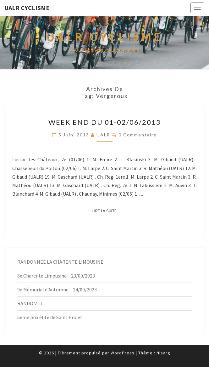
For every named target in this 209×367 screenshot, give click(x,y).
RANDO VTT (30, 303)
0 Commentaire (137, 134)
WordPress (123, 353)
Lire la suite (106, 210)
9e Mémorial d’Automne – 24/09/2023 (57, 289)
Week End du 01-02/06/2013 (104, 122)
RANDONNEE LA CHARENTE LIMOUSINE (60, 262)
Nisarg (163, 353)
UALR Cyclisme (27, 8)
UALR (103, 134)
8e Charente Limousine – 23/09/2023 (56, 275)
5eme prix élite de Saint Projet (49, 317)
